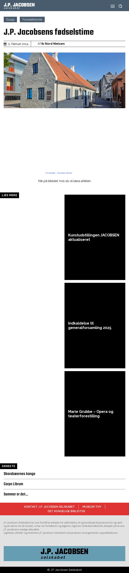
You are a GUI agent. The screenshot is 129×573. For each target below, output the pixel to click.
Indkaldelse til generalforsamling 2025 (89, 325)
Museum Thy (91, 506)
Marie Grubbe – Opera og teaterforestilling (90, 413)
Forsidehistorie (32, 19)
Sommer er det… (16, 494)
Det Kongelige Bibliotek (66, 511)
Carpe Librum (13, 484)
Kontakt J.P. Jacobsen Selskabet (49, 506)
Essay (10, 19)
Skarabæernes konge (19, 474)
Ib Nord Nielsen (53, 43)
